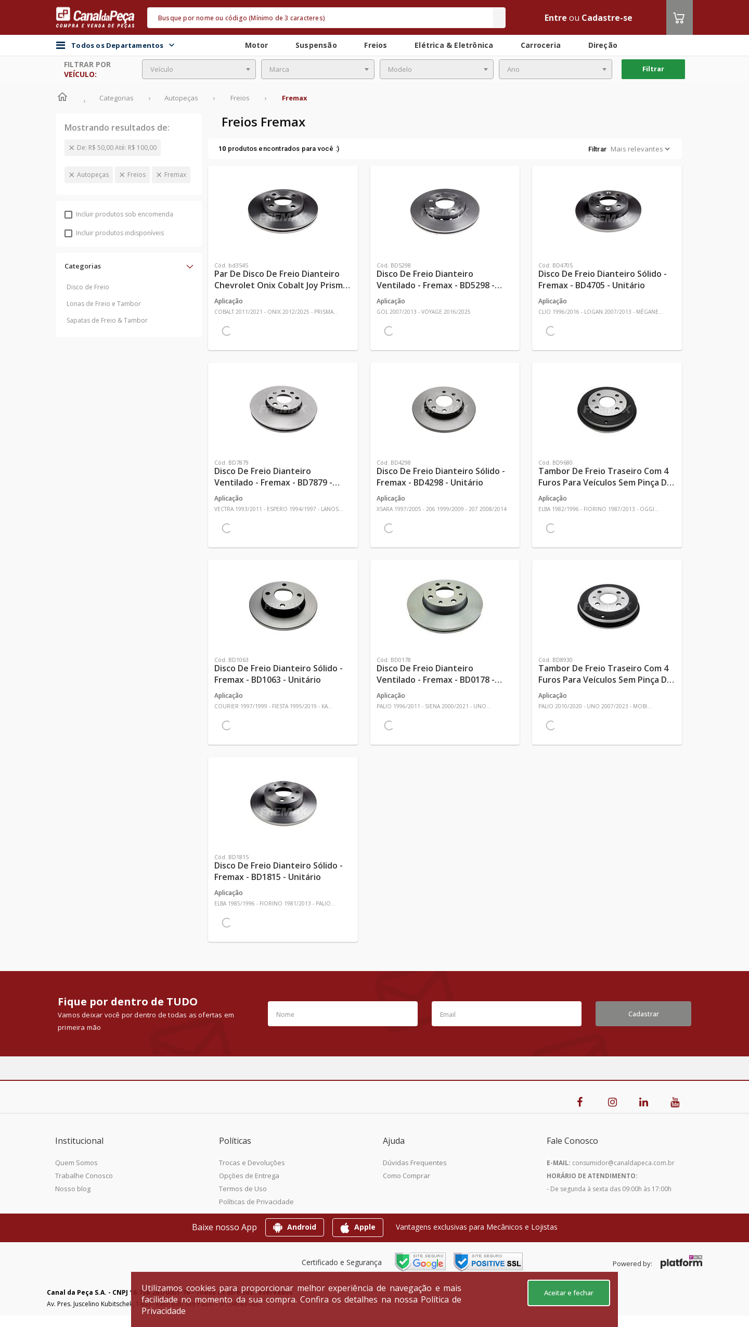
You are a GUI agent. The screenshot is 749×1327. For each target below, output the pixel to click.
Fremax (175, 174)
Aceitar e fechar (568, 1292)
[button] (129, 266)
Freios (136, 174)
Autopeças (93, 174)
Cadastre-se (607, 17)
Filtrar (653, 68)
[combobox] (199, 69)
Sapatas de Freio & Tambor (107, 320)
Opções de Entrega (249, 1175)
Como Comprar (406, 1175)
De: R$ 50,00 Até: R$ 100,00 (117, 147)
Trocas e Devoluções (252, 1162)
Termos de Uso (243, 1188)
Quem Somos (76, 1162)
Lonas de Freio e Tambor (104, 303)
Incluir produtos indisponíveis (114, 232)
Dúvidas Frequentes (415, 1162)
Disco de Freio (88, 287)
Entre (556, 17)
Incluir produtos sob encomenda (118, 214)
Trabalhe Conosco (84, 1175)
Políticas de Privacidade (256, 1201)
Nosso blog (73, 1188)
